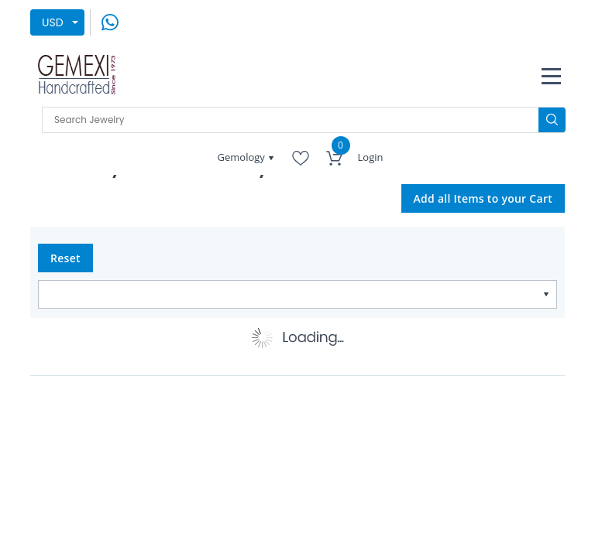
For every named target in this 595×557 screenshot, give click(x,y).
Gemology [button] (243, 157)
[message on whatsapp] (110, 22)
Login (370, 157)
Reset (65, 258)
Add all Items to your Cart (483, 198)
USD (53, 22)
